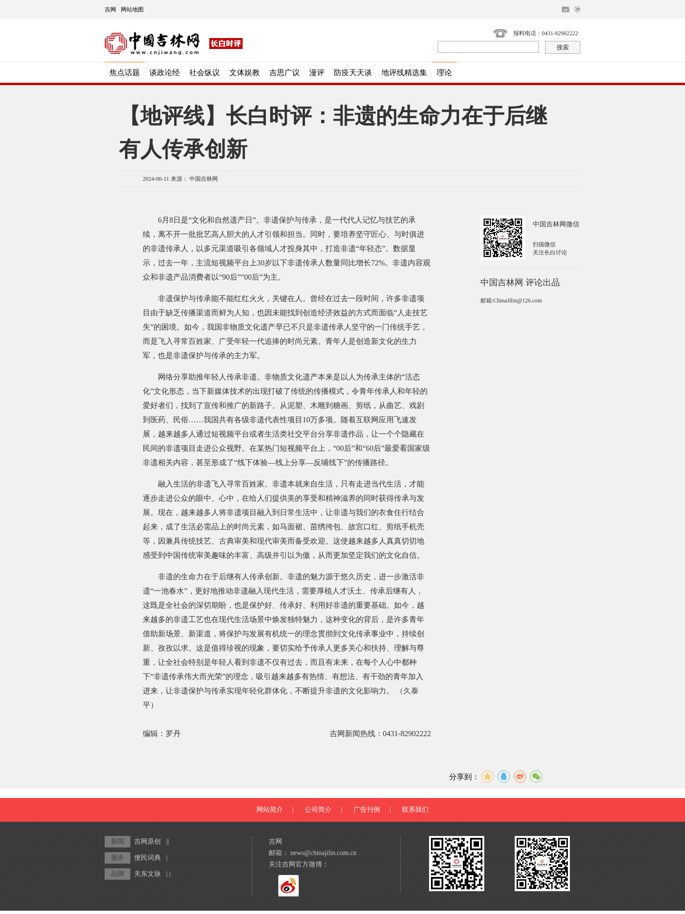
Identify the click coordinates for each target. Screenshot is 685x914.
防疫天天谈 (353, 72)
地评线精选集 (404, 72)
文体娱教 (244, 72)
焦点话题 (124, 72)
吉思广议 (284, 72)
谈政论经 (164, 72)
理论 (444, 72)
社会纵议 (204, 72)
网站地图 (132, 9)
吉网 (110, 9)
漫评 (316, 72)
